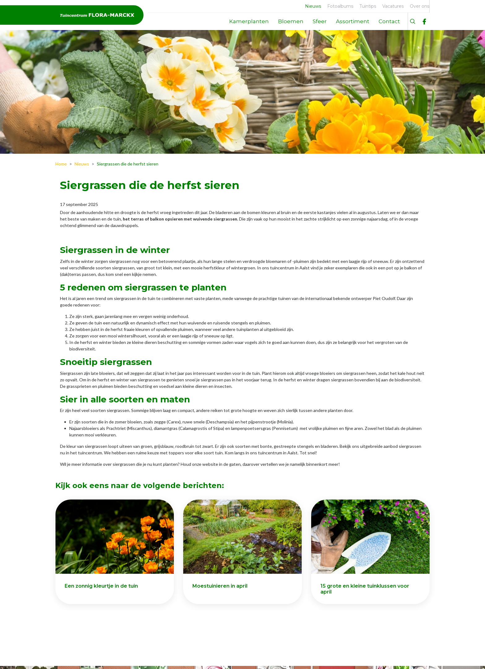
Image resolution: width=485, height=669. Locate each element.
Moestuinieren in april (219, 586)
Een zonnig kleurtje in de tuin (101, 586)
